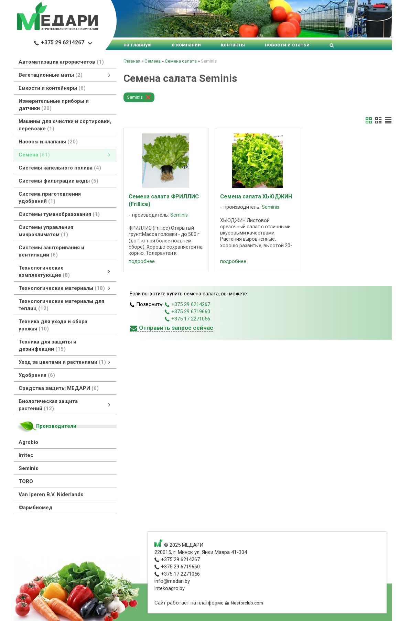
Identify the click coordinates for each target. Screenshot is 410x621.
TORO (26, 481)
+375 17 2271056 (187, 319)
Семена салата (181, 61)
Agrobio (28, 442)
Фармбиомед (36, 507)
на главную (137, 45)
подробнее (142, 261)
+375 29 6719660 (187, 311)
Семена (152, 61)
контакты (233, 45)
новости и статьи (287, 45)
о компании (186, 45)
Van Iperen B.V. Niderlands (51, 494)
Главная (131, 61)
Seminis (28, 468)
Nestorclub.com (247, 603)
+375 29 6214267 (59, 42)
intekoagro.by (169, 588)
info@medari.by (172, 581)
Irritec (26, 455)
